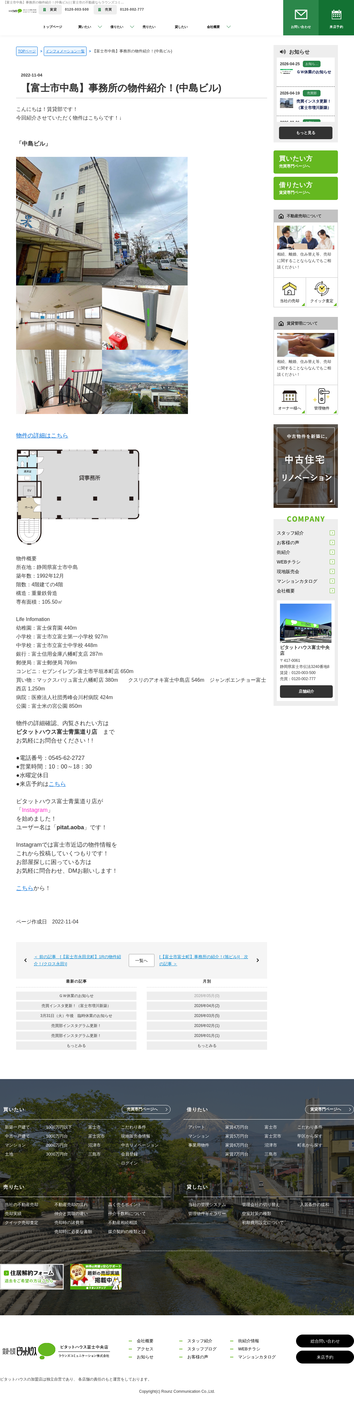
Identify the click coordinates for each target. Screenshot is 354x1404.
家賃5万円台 (236, 1136)
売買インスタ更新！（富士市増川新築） (76, 1006)
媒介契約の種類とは (127, 1231)
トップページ (52, 27)
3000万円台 (57, 1154)
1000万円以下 (59, 1127)
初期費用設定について (263, 1222)
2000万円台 (57, 1145)
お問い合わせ (301, 27)
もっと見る (305, 132)
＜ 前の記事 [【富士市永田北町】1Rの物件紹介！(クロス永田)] (77, 960)
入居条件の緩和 (314, 1204)
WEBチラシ (289, 561)
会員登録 (129, 1154)
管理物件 (322, 399)
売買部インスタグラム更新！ (76, 1025)
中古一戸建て (17, 1136)
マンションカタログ (297, 581)
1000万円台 (57, 1136)
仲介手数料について (127, 1213)
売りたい (149, 27)
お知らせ (145, 1356)
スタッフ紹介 (290, 533)
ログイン (129, 1163)
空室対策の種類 (256, 1213)
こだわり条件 (133, 1127)
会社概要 (286, 590)
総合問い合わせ (325, 1341)
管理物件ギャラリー (207, 1213)
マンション (15, 1145)
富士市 (94, 1127)
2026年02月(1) (206, 1025)
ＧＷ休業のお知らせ (76, 996)
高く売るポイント (125, 1204)
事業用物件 (198, 1145)
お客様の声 (288, 542)
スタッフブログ (202, 1348)
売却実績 (13, 1213)
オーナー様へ (289, 399)
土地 (9, 1154)
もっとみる (76, 1045)
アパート (196, 1127)
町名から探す (309, 1145)
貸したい (181, 27)
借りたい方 (296, 188)
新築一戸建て (17, 1127)
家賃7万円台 (236, 1154)
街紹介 (283, 552)
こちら (57, 784)
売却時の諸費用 (69, 1222)
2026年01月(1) (206, 1035)
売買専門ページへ (142, 1109)
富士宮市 (96, 1136)
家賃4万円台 (236, 1127)
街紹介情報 (248, 1340)
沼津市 (94, 1145)
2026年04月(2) (206, 1006)
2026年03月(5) (206, 1015)
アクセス (145, 1348)
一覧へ (141, 960)
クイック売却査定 (21, 1222)
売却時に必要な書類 (73, 1231)
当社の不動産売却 (21, 1204)
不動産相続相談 (122, 1222)
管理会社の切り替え (261, 1204)
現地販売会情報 (135, 1136)
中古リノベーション (140, 1145)
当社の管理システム (207, 1204)
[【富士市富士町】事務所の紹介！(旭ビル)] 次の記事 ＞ (203, 960)
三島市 (94, 1154)
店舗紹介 (306, 691)
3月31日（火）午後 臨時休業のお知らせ (76, 1015)
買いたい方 (296, 161)
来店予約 (336, 27)
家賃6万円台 (236, 1145)
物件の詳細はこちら (42, 435)
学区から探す (309, 1136)
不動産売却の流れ (71, 1204)
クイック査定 (321, 292)
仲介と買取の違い (71, 1213)
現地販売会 (288, 571)
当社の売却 (289, 292)
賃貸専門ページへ (325, 1109)
